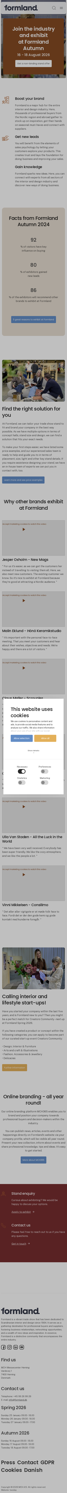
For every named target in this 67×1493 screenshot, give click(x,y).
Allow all (45, 738)
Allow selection (22, 738)
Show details (33, 751)
